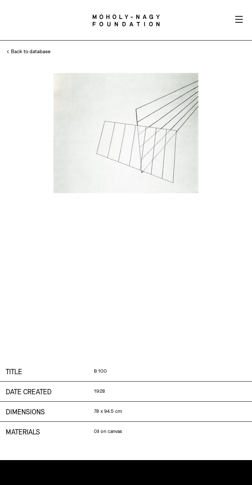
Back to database (29, 51)
